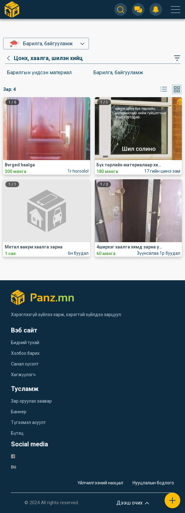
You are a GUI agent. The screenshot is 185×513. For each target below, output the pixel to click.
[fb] (13, 456)
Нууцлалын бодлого (153, 482)
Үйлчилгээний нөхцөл (100, 482)
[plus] (172, 500)
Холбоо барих (25, 353)
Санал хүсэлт (25, 363)
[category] (44, 58)
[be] (13, 466)
